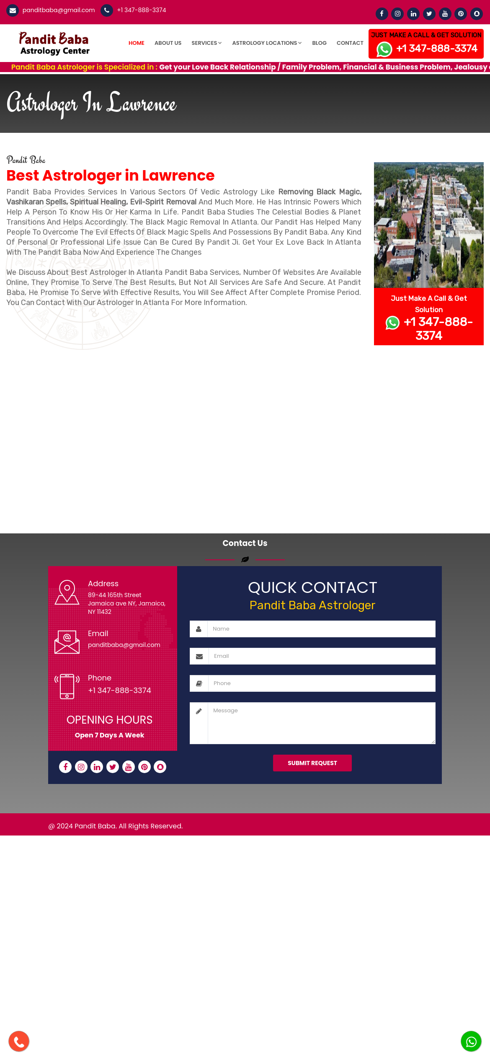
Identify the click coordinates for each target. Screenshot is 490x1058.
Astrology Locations (267, 43)
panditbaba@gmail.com (58, 10)
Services (207, 43)
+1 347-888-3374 (140, 10)
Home (136, 43)
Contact (350, 43)
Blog (319, 43)
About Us (168, 43)
